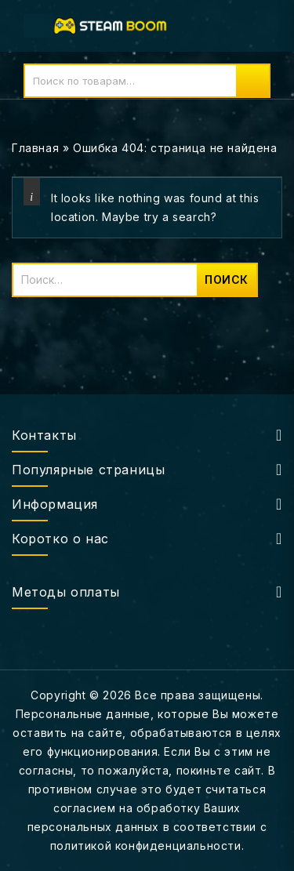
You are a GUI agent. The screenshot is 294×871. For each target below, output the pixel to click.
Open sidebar (272, 148)
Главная (35, 147)
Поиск (252, 80)
